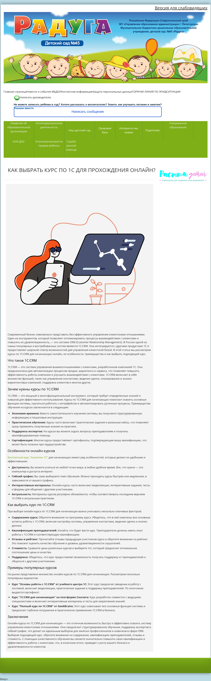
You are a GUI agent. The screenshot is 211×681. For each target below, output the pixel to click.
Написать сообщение (88, 111)
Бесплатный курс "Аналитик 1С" (28, 457)
